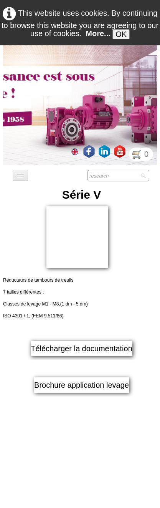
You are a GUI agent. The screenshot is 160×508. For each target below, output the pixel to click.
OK (121, 34)
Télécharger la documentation (81, 293)
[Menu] (20, 175)
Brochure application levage (81, 329)
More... (98, 33)
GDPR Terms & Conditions (80, 500)
